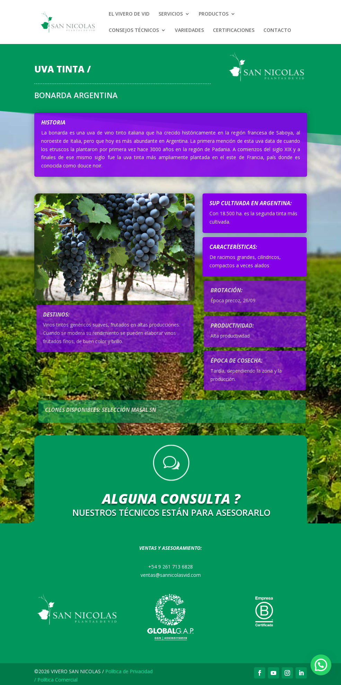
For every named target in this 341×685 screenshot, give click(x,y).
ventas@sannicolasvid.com (171, 575)
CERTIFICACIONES (233, 30)
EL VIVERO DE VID (129, 14)
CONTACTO (277, 30)
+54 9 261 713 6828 (170, 566)
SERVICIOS (171, 14)
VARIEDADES (189, 30)
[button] (321, 664)
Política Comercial (57, 679)
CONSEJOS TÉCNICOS (134, 30)
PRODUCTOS (213, 14)
